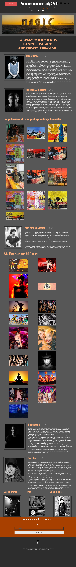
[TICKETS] (11, 4)
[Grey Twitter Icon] (52, 90)
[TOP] (38, 543)
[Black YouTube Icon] (65, 3)
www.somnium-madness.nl (29, 548)
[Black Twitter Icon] (68, 3)
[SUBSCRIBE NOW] (39, 532)
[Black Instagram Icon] (61, 3)
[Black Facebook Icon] (57, 3)
